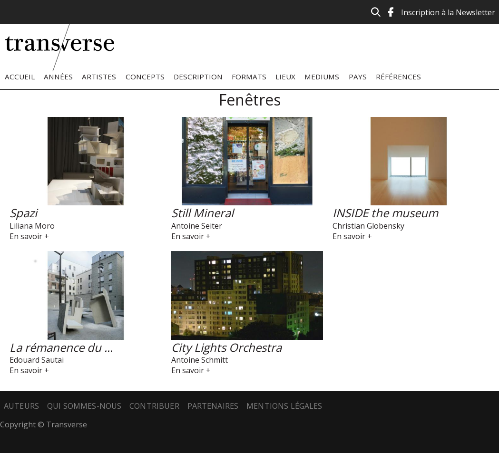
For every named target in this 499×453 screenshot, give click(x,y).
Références (398, 76)
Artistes (99, 76)
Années (58, 76)
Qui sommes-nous (84, 406)
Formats (249, 76)
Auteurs (21, 406)
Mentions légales (284, 406)
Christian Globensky (368, 226)
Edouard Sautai (37, 360)
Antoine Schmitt (199, 360)
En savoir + (29, 236)
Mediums (321, 76)
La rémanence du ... (61, 347)
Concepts (145, 76)
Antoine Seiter (196, 226)
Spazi (23, 213)
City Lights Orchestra (226, 347)
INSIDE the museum (385, 213)
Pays (358, 76)
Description (198, 76)
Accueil (20, 76)
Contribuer (154, 406)
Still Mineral (202, 213)
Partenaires (213, 406)
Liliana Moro (32, 226)
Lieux (285, 76)
